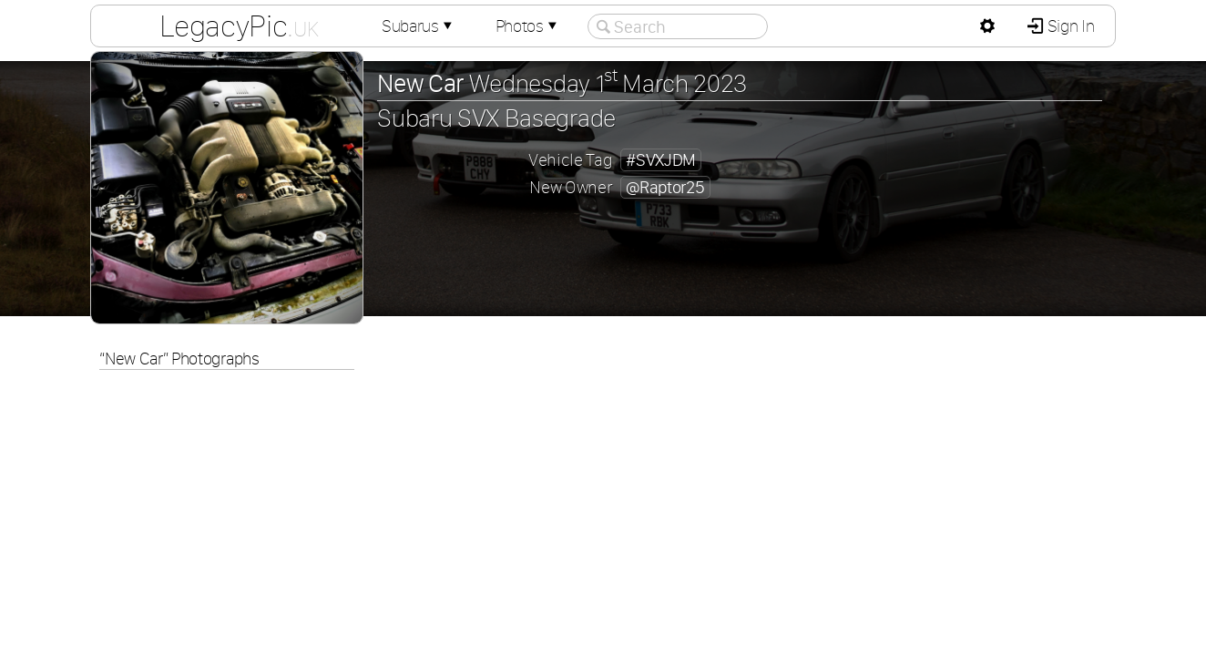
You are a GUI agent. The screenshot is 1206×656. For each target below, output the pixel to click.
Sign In (1069, 25)
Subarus (419, 25)
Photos (528, 25)
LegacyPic (238, 25)
